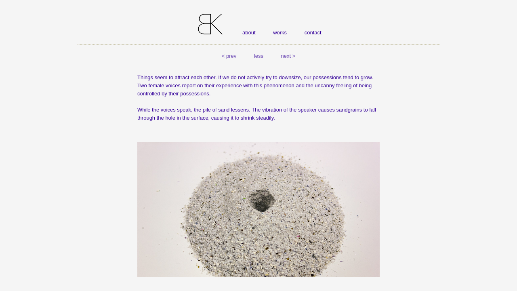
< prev (229, 56)
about (249, 33)
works (280, 33)
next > (288, 56)
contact (313, 33)
